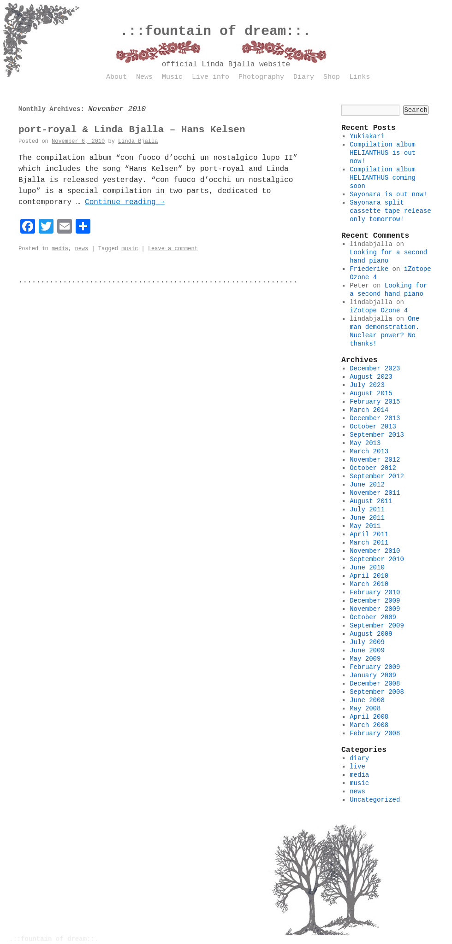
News (144, 77)
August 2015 (371, 393)
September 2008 (377, 692)
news (81, 249)
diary (359, 758)
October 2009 (373, 617)
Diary (303, 77)
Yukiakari (367, 136)
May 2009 (365, 659)
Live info (210, 77)
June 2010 (367, 567)
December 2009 (375, 600)
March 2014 (369, 410)
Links (359, 77)
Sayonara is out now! (388, 194)
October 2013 (373, 426)
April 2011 (369, 534)
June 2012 (367, 484)
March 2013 (369, 451)
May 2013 (365, 443)
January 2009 (373, 675)
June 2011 (367, 518)
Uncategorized (375, 799)
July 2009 (367, 642)
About (116, 77)
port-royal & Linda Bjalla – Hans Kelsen (131, 129)
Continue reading (125, 202)
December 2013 (375, 418)
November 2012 (375, 459)
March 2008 (369, 725)
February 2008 (375, 733)
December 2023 (375, 368)
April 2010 (369, 576)
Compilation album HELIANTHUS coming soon (383, 178)
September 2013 (377, 435)
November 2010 (375, 551)
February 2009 (375, 667)
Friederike (369, 269)
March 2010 (369, 584)
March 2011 (369, 542)
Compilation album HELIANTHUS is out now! (383, 153)
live (357, 766)
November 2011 (375, 493)
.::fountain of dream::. (215, 31)
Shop (331, 77)
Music (172, 77)
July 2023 (367, 385)
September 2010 (377, 559)
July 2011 (367, 509)
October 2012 (373, 468)
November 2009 (375, 609)
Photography (261, 77)
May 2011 (365, 526)
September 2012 (377, 476)
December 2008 (375, 683)
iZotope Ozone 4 (379, 310)
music (129, 249)
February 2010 (375, 592)
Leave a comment (173, 249)
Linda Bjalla (138, 141)
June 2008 (367, 700)
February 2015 (375, 401)
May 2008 (365, 708)
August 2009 (371, 634)
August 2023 (371, 377)
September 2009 (377, 625)
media (60, 249)
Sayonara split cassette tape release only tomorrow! (390, 211)
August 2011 (371, 501)
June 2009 (367, 650)
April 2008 (369, 717)
